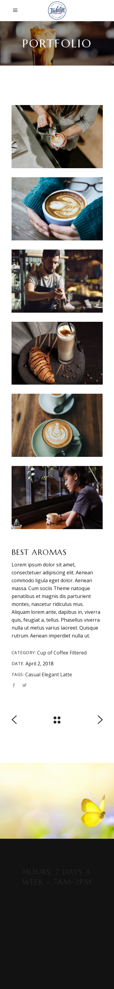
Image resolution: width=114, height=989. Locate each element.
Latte (66, 674)
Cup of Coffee (52, 652)
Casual (32, 674)
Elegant (50, 674)
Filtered (78, 652)
